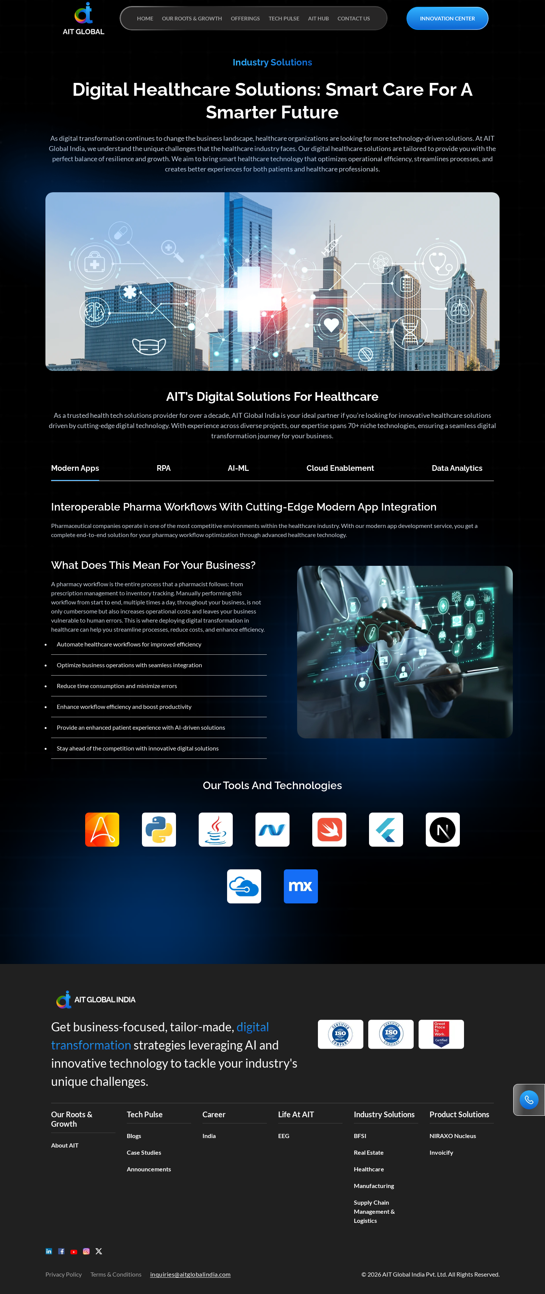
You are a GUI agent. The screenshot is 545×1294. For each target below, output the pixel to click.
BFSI (360, 1135)
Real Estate (369, 1152)
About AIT (65, 1145)
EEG (284, 1135)
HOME (145, 18)
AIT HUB (318, 18)
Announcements (149, 1169)
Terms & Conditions (116, 1274)
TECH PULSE (284, 18)
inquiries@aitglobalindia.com (190, 1274)
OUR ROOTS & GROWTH (192, 18)
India (209, 1135)
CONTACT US (354, 18)
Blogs (134, 1135)
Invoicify (441, 1152)
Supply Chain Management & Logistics (374, 1211)
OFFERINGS (245, 18)
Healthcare (369, 1169)
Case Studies (144, 1152)
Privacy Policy (63, 1274)
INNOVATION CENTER (447, 18)
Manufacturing (374, 1185)
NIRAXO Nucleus (453, 1135)
